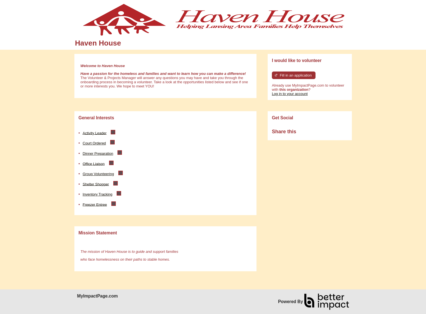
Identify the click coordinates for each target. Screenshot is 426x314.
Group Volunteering (98, 174)
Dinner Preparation (98, 153)
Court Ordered (94, 143)
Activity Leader (95, 133)
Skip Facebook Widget (314, 134)
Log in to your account (290, 94)
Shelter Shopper (96, 184)
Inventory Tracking (97, 194)
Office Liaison (94, 163)
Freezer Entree (95, 204)
